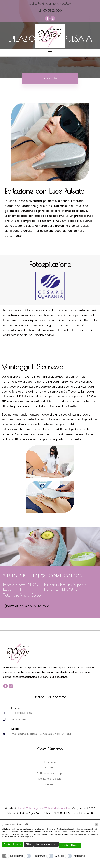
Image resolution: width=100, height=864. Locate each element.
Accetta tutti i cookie (70, 845)
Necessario (16, 856)
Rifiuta (29, 844)
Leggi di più (29, 837)
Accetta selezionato (12, 844)
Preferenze (39, 856)
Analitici (59, 856)
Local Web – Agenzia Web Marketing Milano (45, 808)
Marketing (79, 856)
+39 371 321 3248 (52, 10)
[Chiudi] (96, 824)
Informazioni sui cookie (46, 844)
